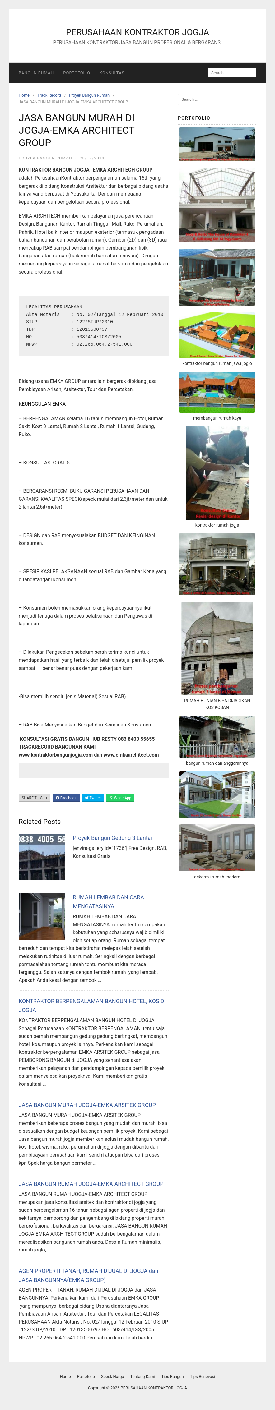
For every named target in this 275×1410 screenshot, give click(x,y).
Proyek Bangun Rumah (89, 95)
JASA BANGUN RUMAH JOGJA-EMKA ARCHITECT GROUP (91, 1184)
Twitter (93, 798)
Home (24, 95)
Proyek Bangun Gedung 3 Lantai (112, 838)
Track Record (49, 95)
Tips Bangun (172, 1376)
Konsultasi (113, 73)
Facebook (66, 798)
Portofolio (76, 73)
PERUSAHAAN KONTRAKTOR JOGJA (137, 32)
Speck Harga (112, 1376)
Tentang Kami (142, 1376)
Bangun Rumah (36, 73)
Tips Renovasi (202, 1376)
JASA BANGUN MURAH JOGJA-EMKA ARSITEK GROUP (87, 1105)
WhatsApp (120, 798)
